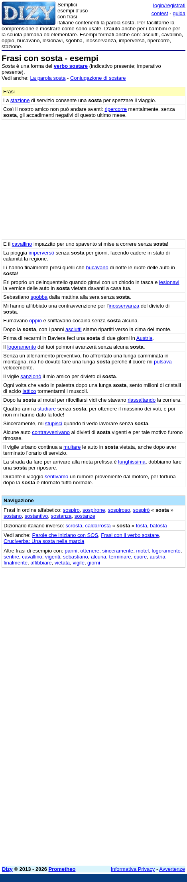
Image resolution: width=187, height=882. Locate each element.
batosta (158, 526)
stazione (20, 100)
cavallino (22, 244)
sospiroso (119, 510)
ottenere (89, 551)
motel (142, 551)
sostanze (85, 516)
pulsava (163, 362)
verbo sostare (71, 66)
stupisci (53, 423)
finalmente (16, 563)
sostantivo (36, 516)
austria (157, 557)
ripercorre (115, 109)
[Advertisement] (93, 766)
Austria (144, 338)
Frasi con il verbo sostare (130, 535)
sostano (13, 516)
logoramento (21, 347)
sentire (11, 557)
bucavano (97, 267)
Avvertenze (172, 869)
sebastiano (75, 557)
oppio (35, 321)
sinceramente (117, 551)
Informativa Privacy (133, 869)
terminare (120, 557)
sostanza (61, 516)
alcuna (98, 557)
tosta (141, 526)
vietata (62, 563)
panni (71, 551)
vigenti (52, 557)
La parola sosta (48, 78)
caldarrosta (98, 526)
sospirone (94, 510)
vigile (79, 563)
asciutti (73, 329)
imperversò (41, 253)
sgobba (39, 297)
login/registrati (169, 5)
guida (179, 13)
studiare (46, 409)
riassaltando (142, 400)
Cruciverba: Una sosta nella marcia (44, 541)
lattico (29, 391)
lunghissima (132, 462)
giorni (93, 563)
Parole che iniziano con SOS (65, 535)
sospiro (71, 510)
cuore (140, 557)
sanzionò (30, 376)
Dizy (7, 869)
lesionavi (169, 282)
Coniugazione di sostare (98, 78)
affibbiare (40, 563)
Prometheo (62, 869)
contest (160, 13)
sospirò (141, 510)
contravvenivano (51, 432)
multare (72, 447)
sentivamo (56, 476)
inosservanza (124, 306)
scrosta (73, 526)
